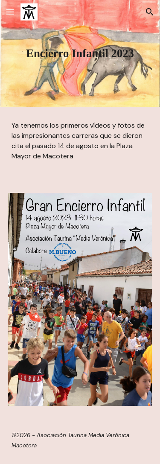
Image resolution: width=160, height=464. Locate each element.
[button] (10, 11)
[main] (80, 53)
